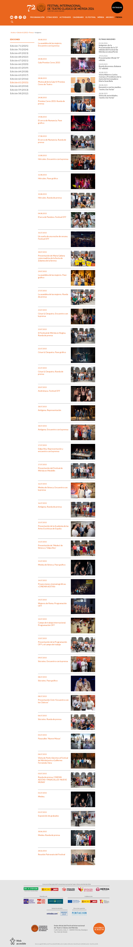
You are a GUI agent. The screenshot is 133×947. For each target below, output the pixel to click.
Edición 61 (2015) (22, 32)
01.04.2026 (108, 47)
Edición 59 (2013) (19, 89)
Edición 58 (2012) (19, 93)
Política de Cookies (62, 944)
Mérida (101, 17)
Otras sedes (52, 17)
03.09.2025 (110, 66)
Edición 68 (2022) (19, 56)
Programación (37, 17)
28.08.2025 (110, 87)
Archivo (110, 17)
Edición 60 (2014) (19, 86)
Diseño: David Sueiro (75, 944)
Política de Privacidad (49, 944)
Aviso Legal (38, 944)
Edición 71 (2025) (19, 45)
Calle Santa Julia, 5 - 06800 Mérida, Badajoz (71, 930)
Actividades (65, 17)
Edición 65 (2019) (19, 67)
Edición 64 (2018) (19, 71)
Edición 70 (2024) (19, 49)
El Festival (91, 17)
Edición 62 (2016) (19, 78)
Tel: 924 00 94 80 (60, 932)
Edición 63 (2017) (19, 75)
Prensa (118, 17)
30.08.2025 (110, 76)
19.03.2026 (109, 58)
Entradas (117, 7)
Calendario (78, 17)
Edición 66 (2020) (19, 64)
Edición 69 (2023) (19, 53)
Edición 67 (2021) (19, 60)
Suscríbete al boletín (99, 929)
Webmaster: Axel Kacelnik (90, 944)
